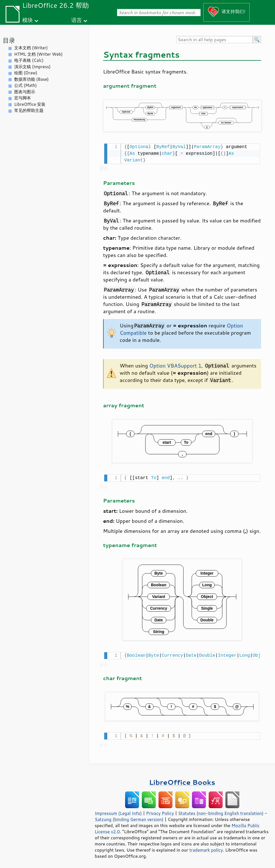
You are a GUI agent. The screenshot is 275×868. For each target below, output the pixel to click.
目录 (9, 40)
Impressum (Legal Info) (118, 811)
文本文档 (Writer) (31, 48)
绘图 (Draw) (25, 73)
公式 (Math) (25, 85)
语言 (76, 20)
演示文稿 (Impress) (32, 67)
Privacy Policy (160, 811)
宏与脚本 (22, 98)
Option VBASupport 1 (175, 365)
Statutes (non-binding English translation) (220, 811)
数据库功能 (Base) (31, 79)
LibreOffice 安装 (29, 104)
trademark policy (206, 848)
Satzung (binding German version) (129, 817)
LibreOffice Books (182, 780)
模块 (27, 20)
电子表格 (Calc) (28, 60)
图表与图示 (24, 92)
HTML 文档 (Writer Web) (38, 54)
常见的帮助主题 (28, 110)
